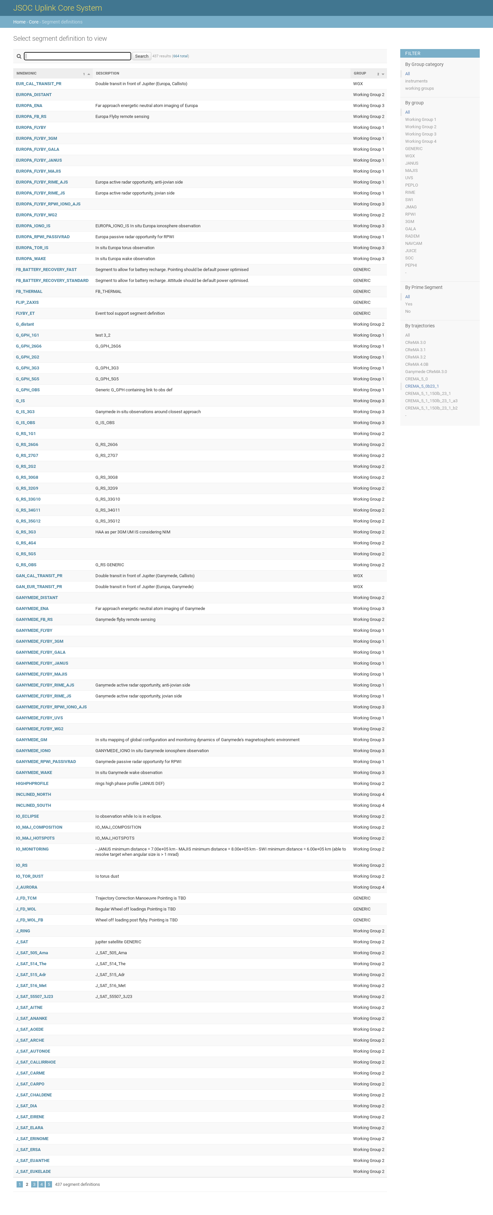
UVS (409, 177)
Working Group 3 (420, 134)
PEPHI (411, 265)
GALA (410, 228)
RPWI (410, 214)
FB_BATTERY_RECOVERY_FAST (46, 269)
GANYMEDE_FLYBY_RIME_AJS (45, 685)
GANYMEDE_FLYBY (34, 630)
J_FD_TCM (26, 898)
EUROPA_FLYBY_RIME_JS (40, 193)
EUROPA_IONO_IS (33, 225)
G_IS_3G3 (25, 411)
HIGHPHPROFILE (32, 783)
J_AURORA (26, 887)
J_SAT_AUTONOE (33, 1051)
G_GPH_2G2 (27, 357)
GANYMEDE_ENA (32, 608)
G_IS (20, 400)
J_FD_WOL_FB (29, 919)
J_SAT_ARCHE (30, 1040)
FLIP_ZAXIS (27, 302)
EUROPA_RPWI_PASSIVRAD (43, 236)
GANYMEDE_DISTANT (37, 597)
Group (360, 73)
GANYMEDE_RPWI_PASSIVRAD (46, 761)
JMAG (411, 206)
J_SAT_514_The (31, 963)
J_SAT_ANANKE (31, 1018)
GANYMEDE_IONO (33, 750)
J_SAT (22, 941)
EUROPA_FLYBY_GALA (37, 149)
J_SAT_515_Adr (31, 974)
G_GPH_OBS (28, 389)
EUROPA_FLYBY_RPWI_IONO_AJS (48, 203)
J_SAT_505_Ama (32, 952)
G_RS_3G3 (26, 531)
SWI (409, 199)
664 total (180, 56)
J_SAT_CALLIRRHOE (36, 1062)
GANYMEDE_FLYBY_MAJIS (41, 674)
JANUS (411, 163)
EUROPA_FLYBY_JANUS (39, 160)
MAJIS (411, 170)
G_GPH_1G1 (27, 335)
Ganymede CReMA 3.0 (426, 371)
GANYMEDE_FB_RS (34, 619)
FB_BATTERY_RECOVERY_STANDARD (52, 280)
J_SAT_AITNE (29, 1007)
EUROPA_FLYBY (31, 127)
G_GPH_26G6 (28, 346)
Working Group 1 (420, 119)
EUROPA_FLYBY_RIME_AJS (42, 182)
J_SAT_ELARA (29, 1127)
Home (19, 22)
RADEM (412, 236)
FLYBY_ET (25, 313)
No (408, 311)
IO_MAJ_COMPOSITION (39, 827)
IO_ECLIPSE (27, 816)
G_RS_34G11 (28, 510)
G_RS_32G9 (27, 488)
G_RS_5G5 (26, 553)
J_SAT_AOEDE (29, 1029)
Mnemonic (26, 73)
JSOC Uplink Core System (57, 8)
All (407, 73)
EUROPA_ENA (29, 105)
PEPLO (411, 185)
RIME (410, 192)
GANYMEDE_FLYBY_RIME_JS (43, 695)
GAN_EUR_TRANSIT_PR (39, 586)
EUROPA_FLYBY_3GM (36, 138)
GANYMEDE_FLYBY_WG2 (39, 728)
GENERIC (413, 148)
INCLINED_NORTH (33, 794)
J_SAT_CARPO (30, 1083)
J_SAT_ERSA (28, 1149)
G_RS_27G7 (27, 455)
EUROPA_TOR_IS (32, 247)
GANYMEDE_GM (31, 739)
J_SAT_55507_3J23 (34, 996)
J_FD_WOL (26, 909)
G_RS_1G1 (26, 433)
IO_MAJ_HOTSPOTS (35, 838)
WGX (410, 155)
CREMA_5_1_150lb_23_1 (428, 393)
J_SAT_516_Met (31, 985)
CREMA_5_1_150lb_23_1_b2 (431, 408)
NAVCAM (413, 243)
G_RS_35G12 (28, 521)
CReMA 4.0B (416, 364)
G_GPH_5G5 (27, 378)
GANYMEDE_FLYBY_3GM (39, 641)
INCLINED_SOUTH (33, 805)
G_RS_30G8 (27, 477)
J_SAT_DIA (26, 1105)
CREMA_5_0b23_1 (422, 386)
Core (33, 22)
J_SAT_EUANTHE (32, 1160)
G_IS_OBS (25, 422)
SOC (409, 257)
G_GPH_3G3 (27, 367)
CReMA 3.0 (415, 342)
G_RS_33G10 (28, 499)
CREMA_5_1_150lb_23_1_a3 (431, 400)
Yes (408, 304)
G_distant (25, 324)
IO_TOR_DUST (29, 876)
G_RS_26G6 (27, 444)
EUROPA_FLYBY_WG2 (36, 214)
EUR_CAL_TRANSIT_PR (38, 83)
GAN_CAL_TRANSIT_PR (39, 575)
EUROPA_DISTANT (34, 94)
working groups (419, 88)
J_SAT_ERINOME (32, 1138)
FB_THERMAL (29, 291)
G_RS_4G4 (26, 542)
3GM (409, 221)
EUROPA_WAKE (31, 258)
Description (107, 73)
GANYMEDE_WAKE (34, 772)
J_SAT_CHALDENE (34, 1094)
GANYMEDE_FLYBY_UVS (39, 717)
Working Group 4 (420, 141)
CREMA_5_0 (416, 378)
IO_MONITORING (32, 849)
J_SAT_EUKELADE (33, 1171)
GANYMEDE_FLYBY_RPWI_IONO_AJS (51, 706)
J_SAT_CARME (30, 1073)
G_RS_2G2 (26, 466)
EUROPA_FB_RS (31, 116)
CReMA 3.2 (415, 357)
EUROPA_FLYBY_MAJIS (38, 171)
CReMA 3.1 (415, 349)
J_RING (23, 930)
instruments (416, 81)
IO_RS (21, 865)
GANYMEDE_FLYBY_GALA (41, 652)
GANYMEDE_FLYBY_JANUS (42, 663)
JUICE (410, 250)
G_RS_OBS (26, 564)
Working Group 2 (420, 126)
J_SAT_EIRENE (30, 1116)
